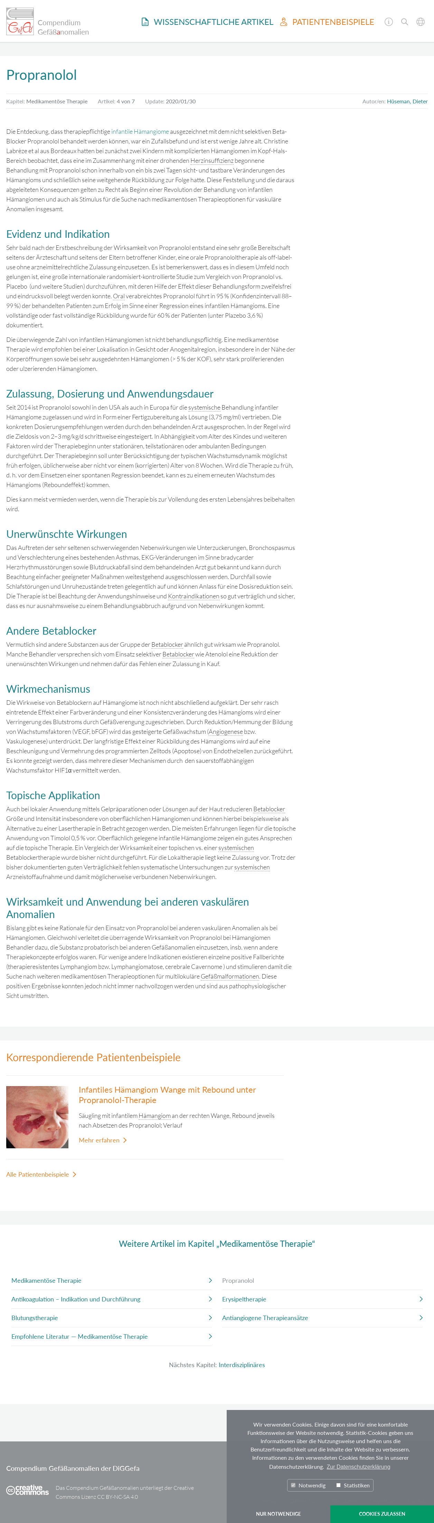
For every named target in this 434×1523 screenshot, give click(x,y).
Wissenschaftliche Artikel (207, 22)
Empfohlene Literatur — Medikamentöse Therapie (79, 1336)
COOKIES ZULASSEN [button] (382, 1514)
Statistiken (353, 1485)
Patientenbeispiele (327, 22)
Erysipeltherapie (244, 1299)
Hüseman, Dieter (407, 101)
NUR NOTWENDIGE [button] (278, 1514)
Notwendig (308, 1485)
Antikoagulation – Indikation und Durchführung (75, 1299)
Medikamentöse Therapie (46, 1280)
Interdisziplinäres (242, 1364)
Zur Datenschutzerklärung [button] (358, 1467)
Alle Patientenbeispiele (37, 1174)
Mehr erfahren (99, 1140)
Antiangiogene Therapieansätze (265, 1317)
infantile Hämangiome (140, 131)
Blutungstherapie (34, 1317)
